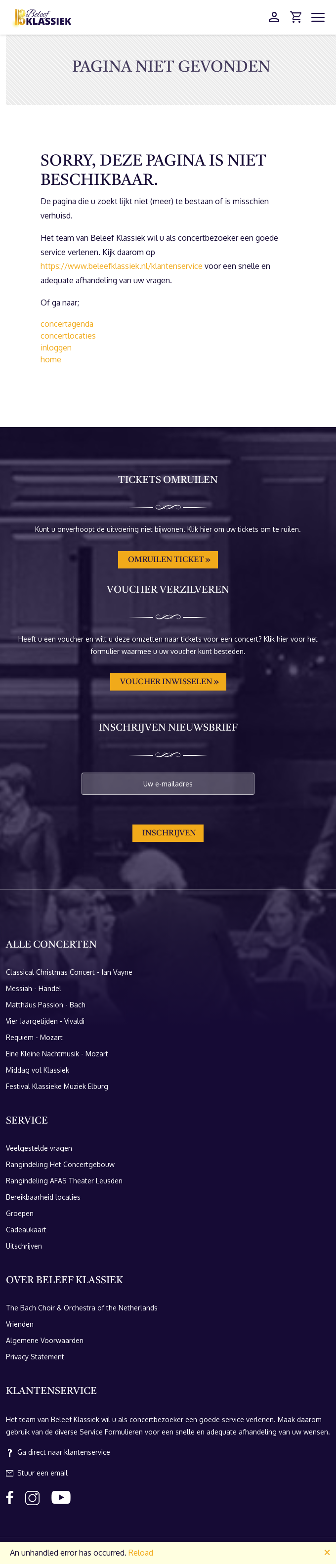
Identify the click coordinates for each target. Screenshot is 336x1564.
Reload (140, 1553)
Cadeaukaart (26, 1229)
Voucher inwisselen (166, 682)
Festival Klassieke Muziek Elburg (57, 1086)
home (51, 359)
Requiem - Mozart (34, 1037)
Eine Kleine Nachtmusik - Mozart (57, 1053)
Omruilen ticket (166, 560)
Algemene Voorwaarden (45, 1340)
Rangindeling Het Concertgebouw (60, 1164)
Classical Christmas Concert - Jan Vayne (69, 972)
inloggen (56, 347)
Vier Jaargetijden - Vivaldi (45, 1021)
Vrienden (20, 1324)
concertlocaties (68, 336)
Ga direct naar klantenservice (58, 1452)
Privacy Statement (35, 1356)
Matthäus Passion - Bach (45, 1004)
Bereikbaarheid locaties (43, 1197)
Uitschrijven (24, 1246)
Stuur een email (37, 1473)
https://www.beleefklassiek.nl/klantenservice (122, 266)
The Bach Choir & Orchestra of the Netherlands (82, 1307)
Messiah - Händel (33, 988)
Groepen (20, 1213)
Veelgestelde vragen (39, 1148)
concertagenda (67, 324)
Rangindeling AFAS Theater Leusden (64, 1180)
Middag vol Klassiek (37, 1070)
